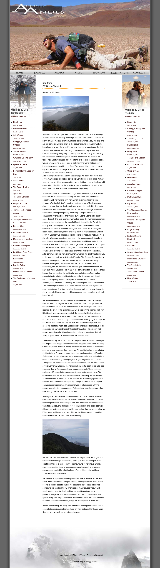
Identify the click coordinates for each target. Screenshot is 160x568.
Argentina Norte (133, 184)
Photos (76, 555)
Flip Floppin (132, 203)
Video (82, 555)
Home (61, 555)
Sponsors (91, 555)
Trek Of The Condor (135, 272)
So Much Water (19, 151)
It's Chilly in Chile (134, 197)
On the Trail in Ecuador (22, 272)
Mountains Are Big (134, 164)
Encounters (18, 259)
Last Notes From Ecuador (24, 252)
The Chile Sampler (21, 197)
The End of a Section (136, 158)
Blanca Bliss (18, 226)
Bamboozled (132, 145)
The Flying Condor (135, 138)
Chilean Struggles (134, 190)
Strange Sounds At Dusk (137, 252)
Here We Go (132, 278)
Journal (68, 555)
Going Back (132, 151)
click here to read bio (19, 116)
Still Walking (18, 135)
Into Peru (131, 246)
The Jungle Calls (134, 265)
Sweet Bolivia (19, 181)
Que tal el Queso (20, 164)
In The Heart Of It (20, 233)
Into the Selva (19, 265)
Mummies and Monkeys (23, 239)
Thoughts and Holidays (22, 220)
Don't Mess (132, 177)
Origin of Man (133, 171)
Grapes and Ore (20, 203)
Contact (99, 555)
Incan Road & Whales (136, 259)
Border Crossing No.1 (22, 246)
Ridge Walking (133, 229)
